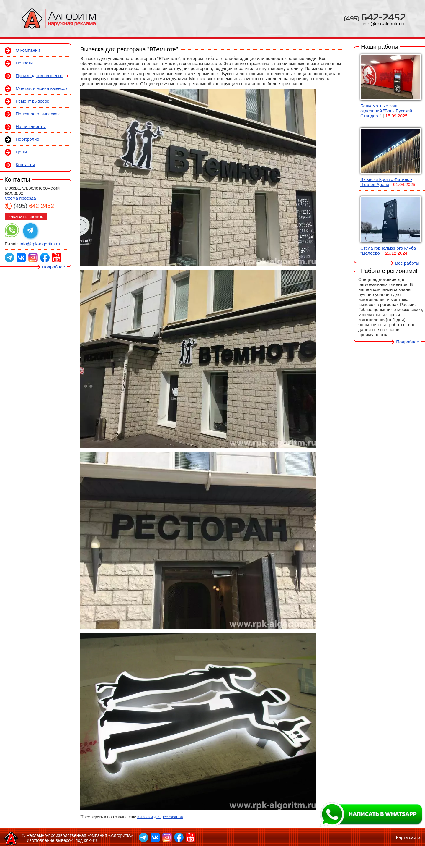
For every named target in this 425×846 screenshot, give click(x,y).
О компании (28, 50)
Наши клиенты (31, 126)
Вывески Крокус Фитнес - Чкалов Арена (386, 182)
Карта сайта (408, 837)
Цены (21, 151)
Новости (24, 62)
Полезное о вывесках (38, 113)
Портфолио (27, 139)
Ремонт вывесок (32, 100)
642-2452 (375, 17)
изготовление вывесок (50, 840)
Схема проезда (20, 197)
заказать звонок (25, 216)
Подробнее (53, 266)
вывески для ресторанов (160, 816)
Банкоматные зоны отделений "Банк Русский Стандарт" (386, 110)
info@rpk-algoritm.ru (384, 23)
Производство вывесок (39, 75)
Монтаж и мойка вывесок (41, 88)
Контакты (25, 164)
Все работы (407, 263)
